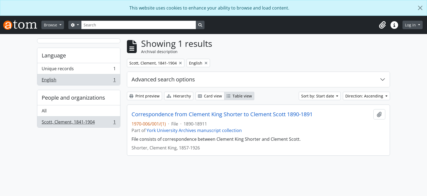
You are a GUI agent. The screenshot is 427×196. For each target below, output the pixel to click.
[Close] (420, 8)
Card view (210, 96)
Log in (411, 24)
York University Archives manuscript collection (194, 130)
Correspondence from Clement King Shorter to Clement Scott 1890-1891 (222, 114)
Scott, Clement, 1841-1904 (78, 123)
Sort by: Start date (318, 96)
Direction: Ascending (364, 96)
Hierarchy (179, 96)
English (78, 80)
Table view (239, 96)
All (44, 111)
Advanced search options (163, 79)
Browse (51, 24)
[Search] (138, 25)
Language (54, 55)
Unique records (78, 69)
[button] (382, 25)
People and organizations (73, 97)
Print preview (144, 96)
